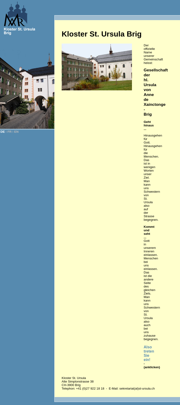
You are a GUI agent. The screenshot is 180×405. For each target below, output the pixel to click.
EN (16, 131)
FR (10, 131)
